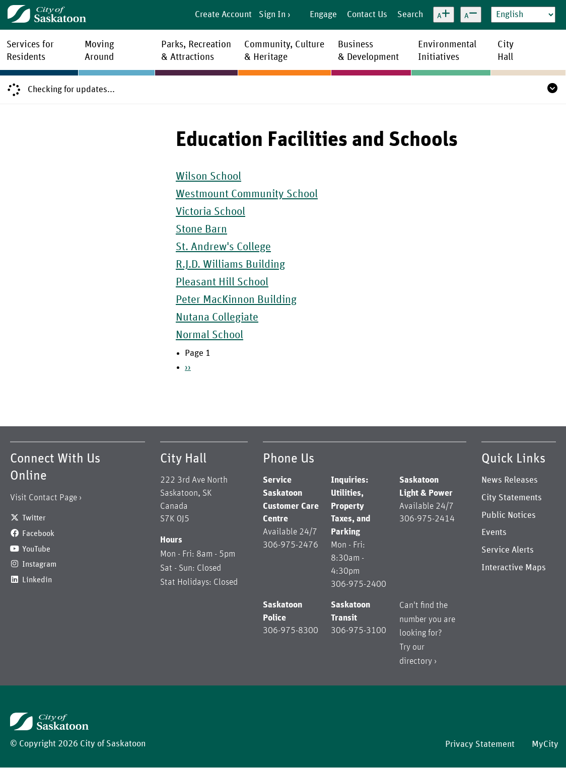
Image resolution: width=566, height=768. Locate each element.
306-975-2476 (290, 545)
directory (415, 661)
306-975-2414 (427, 518)
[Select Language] (523, 15)
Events (494, 532)
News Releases (509, 480)
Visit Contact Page (43, 497)
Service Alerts (507, 550)
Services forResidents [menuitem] (30, 51)
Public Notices (508, 515)
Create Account (223, 14)
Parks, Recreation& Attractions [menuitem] (196, 51)
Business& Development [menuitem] (368, 51)
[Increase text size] (443, 15)
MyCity (545, 744)
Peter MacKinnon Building (236, 299)
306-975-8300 (290, 630)
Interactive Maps (513, 567)
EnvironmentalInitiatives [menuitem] (447, 51)
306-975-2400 (358, 584)
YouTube (36, 549)
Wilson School (208, 176)
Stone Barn (201, 229)
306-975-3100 (358, 630)
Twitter (34, 518)
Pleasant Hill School (222, 282)
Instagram (39, 564)
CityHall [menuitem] (506, 51)
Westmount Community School (247, 194)
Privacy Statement (480, 744)
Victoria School (210, 211)
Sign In (272, 14)
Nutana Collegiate (217, 317)
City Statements (511, 497)
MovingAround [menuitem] (99, 51)
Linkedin (37, 580)
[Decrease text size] (470, 15)
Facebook (38, 533)
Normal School (209, 335)
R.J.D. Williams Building (230, 264)
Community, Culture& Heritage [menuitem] (284, 51)
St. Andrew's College (223, 247)
